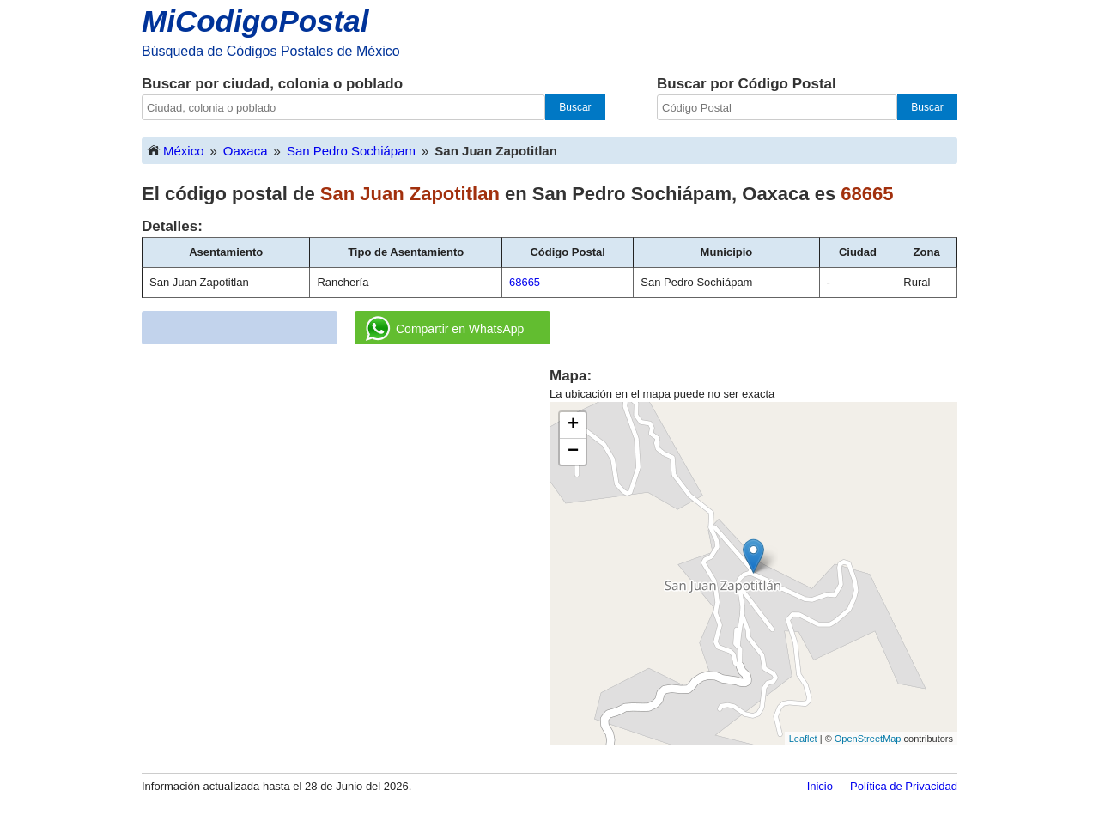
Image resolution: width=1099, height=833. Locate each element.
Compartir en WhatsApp (445, 329)
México (175, 150)
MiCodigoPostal (255, 21)
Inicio (820, 786)
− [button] (573, 452)
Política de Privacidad (903, 786)
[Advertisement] (346, 486)
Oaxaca (245, 150)
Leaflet (803, 738)
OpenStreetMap (868, 738)
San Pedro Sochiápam (351, 150)
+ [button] (573, 425)
